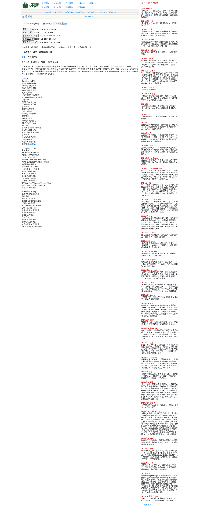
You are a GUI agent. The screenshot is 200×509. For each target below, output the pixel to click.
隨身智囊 (57, 3)
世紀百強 (45, 3)
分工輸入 (90, 12)
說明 (65, 23)
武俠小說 (81, 3)
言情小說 (45, 7)
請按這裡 (148, 15)
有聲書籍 (81, 7)
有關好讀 (47, 12)
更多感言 (147, 505)
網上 (24, 57)
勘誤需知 (69, 12)
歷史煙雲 (69, 3)
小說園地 (69, 7)
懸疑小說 (93, 3)
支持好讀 (101, 12)
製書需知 (80, 12)
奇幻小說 (57, 7)
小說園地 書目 (90, 17)
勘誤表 (24, 79)
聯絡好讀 (112, 12)
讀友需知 (58, 12)
